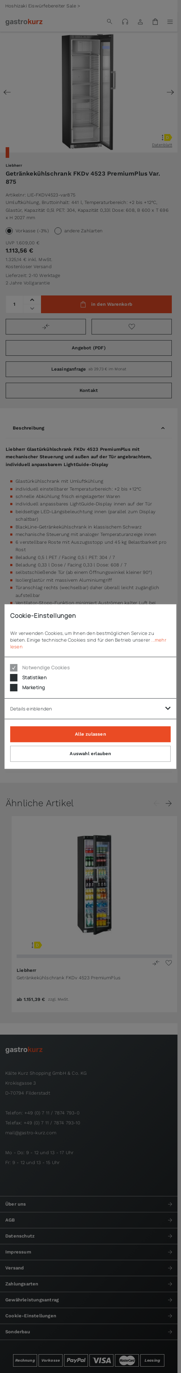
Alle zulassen (90, 734)
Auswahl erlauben (90, 753)
